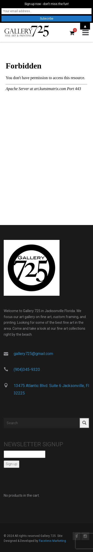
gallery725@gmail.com (33, 353)
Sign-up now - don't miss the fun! (47, 4)
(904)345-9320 (27, 369)
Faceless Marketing (52, 541)
